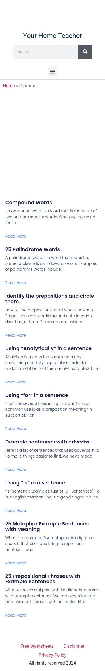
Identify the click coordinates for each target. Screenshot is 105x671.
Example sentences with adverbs (47, 441)
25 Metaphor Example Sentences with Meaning (47, 526)
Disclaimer (73, 646)
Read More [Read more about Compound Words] (15, 236)
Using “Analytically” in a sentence (48, 348)
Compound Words (28, 202)
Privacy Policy (52, 655)
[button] (52, 71)
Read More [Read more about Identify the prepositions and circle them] (15, 335)
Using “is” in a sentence (35, 482)
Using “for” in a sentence (36, 395)
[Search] (85, 52)
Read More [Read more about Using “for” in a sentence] (15, 428)
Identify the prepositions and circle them (49, 298)
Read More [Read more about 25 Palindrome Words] (15, 283)
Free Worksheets (37, 646)
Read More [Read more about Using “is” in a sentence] (15, 510)
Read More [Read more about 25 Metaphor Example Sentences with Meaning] (15, 563)
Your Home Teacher (52, 36)
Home (9, 85)
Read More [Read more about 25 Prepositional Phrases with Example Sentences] (15, 615)
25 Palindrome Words (32, 249)
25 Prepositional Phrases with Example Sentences (42, 579)
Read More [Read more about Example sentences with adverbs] (15, 469)
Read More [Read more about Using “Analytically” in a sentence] (15, 382)
